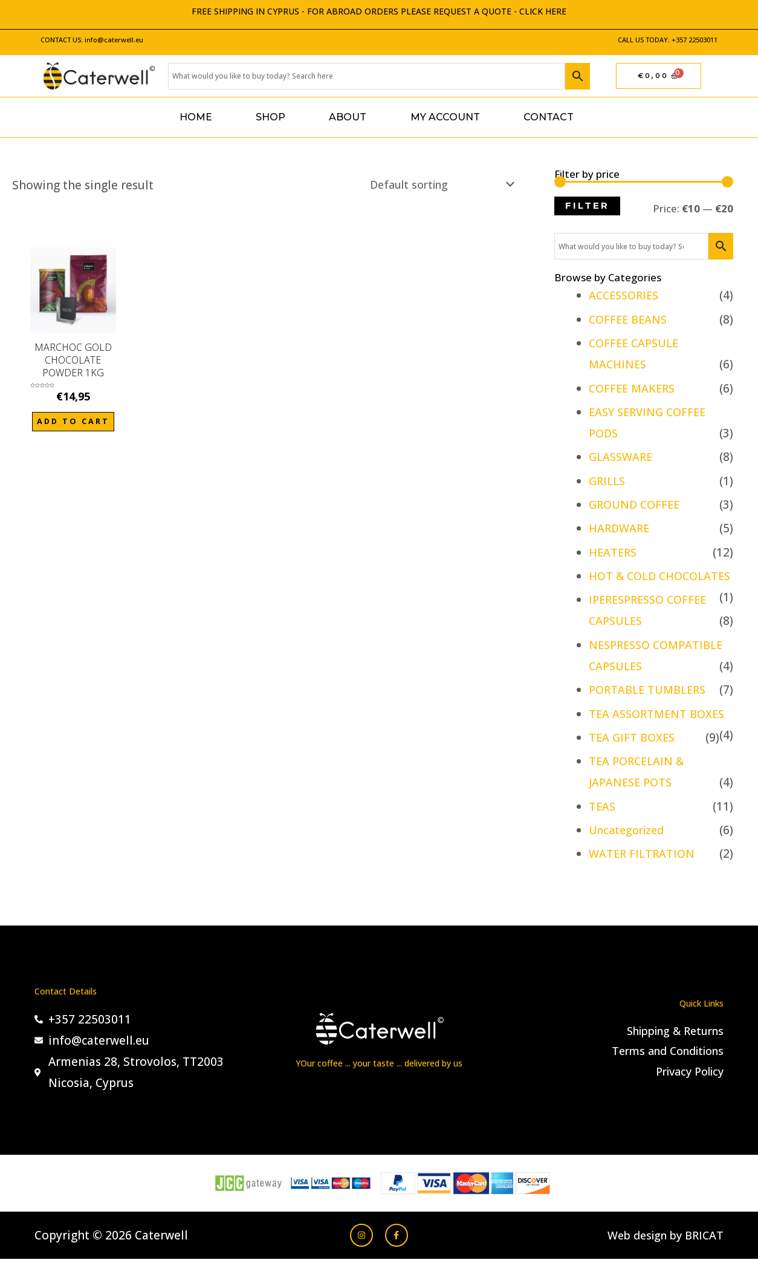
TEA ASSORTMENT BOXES (660, 735)
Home (196, 117)
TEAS (603, 827)
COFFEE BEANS (630, 319)
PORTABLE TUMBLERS (651, 711)
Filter (587, 205)
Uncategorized (629, 851)
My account (445, 117)
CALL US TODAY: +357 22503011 (668, 39)
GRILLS (608, 481)
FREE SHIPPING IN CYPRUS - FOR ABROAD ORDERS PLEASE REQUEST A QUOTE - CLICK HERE (379, 11)
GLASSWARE (622, 457)
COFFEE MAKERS (634, 388)
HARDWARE (621, 528)
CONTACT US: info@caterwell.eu (91, 39)
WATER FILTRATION (643, 875)
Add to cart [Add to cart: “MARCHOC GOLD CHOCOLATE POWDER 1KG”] (73, 424)
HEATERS (614, 552)
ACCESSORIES (626, 295)
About (347, 117)
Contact (548, 117)
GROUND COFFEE (636, 504)
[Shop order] (431, 185)
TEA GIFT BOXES (633, 758)
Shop (270, 117)
